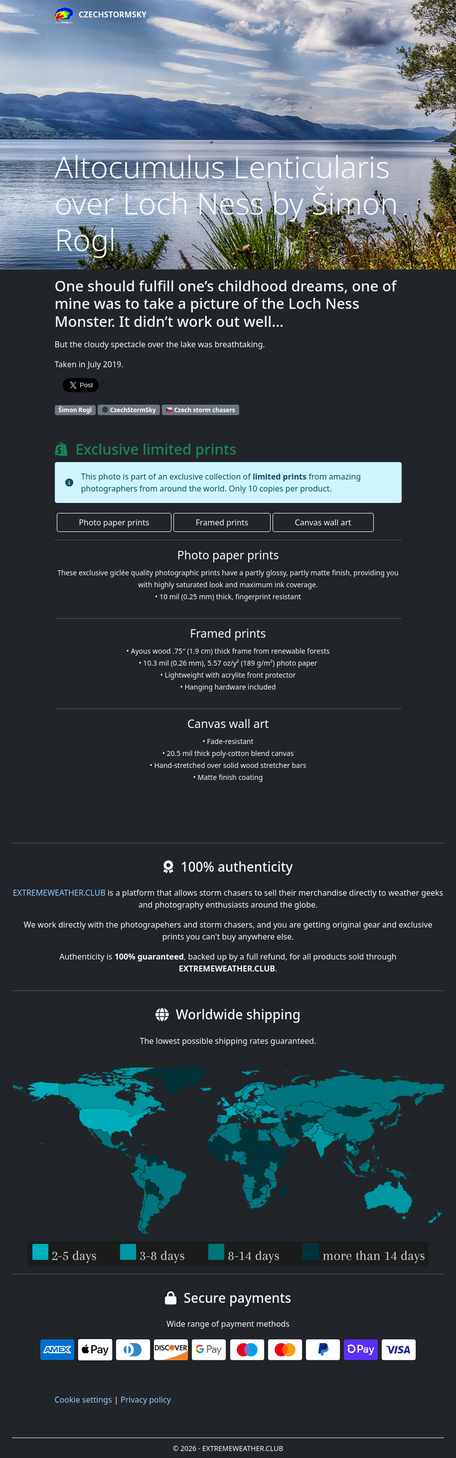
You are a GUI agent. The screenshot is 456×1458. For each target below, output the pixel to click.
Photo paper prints (114, 522)
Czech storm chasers (200, 410)
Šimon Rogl (75, 410)
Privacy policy (146, 1399)
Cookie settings (83, 1399)
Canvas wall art (323, 522)
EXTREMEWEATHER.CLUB (59, 892)
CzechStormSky (101, 15)
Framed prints (222, 522)
